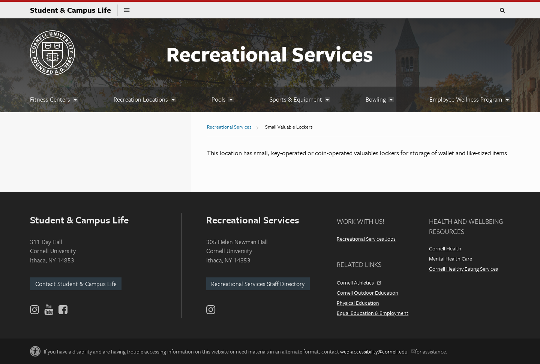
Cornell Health (445, 248)
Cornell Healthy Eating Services (463, 269)
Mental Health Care (450, 258)
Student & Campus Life (74, 9)
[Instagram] (210, 310)
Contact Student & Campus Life (76, 283)
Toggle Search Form (502, 10)
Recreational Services (269, 53)
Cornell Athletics (358, 282)
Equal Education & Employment (372, 313)
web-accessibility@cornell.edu (377, 351)
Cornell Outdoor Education (367, 293)
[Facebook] (62, 310)
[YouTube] (48, 310)
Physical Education (358, 303)
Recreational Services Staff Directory (257, 283)
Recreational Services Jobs (366, 239)
